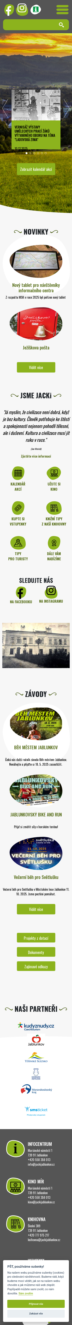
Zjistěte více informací (36, 456)
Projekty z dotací (36, 938)
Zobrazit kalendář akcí (36, 169)
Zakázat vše (36, 1313)
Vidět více (36, 367)
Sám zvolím (25, 1293)
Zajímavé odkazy (36, 966)
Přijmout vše (36, 1303)
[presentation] (5, 109)
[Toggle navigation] (62, 10)
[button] (26, 153)
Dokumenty (36, 952)
